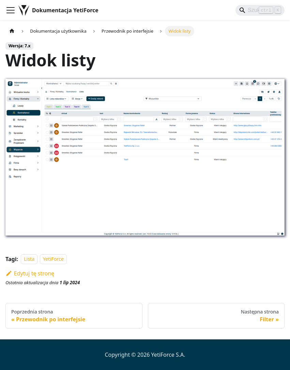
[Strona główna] (11, 31)
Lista (29, 259)
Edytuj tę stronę (29, 273)
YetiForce (53, 259)
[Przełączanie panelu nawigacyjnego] (10, 10)
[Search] (260, 10)
